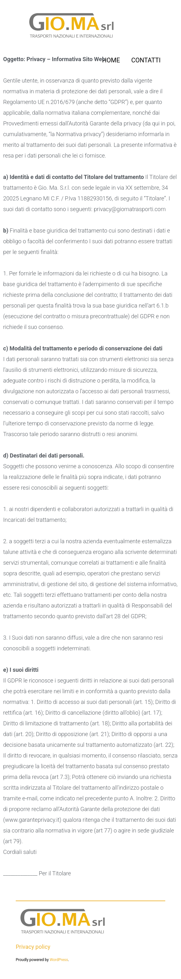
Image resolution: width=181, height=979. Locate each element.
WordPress (59, 960)
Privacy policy (33, 946)
